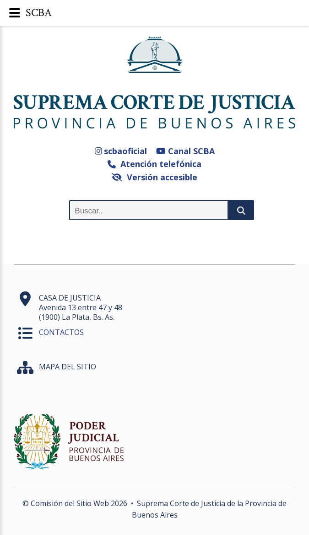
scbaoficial (121, 150)
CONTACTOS (61, 332)
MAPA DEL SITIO (67, 367)
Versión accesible (154, 177)
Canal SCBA (185, 150)
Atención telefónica (154, 163)
